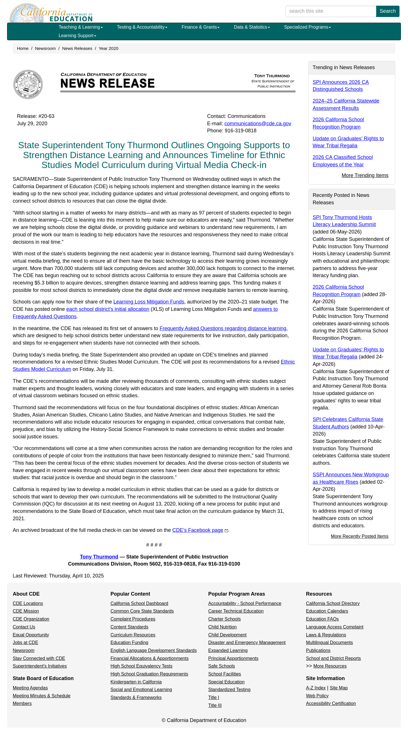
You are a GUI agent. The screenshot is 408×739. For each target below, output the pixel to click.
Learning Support (77, 35)
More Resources (330, 666)
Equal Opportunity (31, 634)
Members (22, 703)
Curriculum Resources (132, 634)
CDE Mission (26, 611)
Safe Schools (221, 666)
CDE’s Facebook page (200, 530)
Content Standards (129, 627)
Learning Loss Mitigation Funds (148, 302)
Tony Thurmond (99, 557)
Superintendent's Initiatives (40, 666)
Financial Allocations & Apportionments (149, 658)
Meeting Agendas (30, 687)
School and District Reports (333, 658)
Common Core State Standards (142, 611)
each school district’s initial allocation (115, 309)
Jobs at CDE (25, 642)
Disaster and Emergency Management (247, 642)
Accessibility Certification (331, 703)
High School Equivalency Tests (141, 666)
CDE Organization (31, 619)
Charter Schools (224, 619)
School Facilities (224, 674)
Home (23, 48)
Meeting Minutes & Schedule (42, 695)
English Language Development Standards (153, 650)
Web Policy (317, 695)
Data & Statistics (252, 27)
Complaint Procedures (132, 619)
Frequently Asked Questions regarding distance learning (223, 328)
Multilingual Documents (329, 642)
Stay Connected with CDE (39, 658)
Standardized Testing (229, 689)
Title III (215, 705)
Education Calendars (327, 611)
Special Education (226, 681)
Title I (213, 697)
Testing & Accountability (142, 27)
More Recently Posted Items (359, 536)
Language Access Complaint (335, 627)
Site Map (339, 687)
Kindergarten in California (136, 681)
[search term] (331, 11)
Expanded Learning (228, 650)
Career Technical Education (236, 611)
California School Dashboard (139, 603)
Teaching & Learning (81, 27)
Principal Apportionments (233, 658)
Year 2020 (108, 48)
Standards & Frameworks (136, 697)
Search (388, 11)
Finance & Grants (201, 27)
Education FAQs (322, 619)
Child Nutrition (222, 627)
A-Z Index (316, 687)
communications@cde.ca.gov (257, 123)
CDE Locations (28, 603)
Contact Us (24, 627)
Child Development (227, 634)
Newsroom (45, 48)
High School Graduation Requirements (149, 674)
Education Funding (129, 642)
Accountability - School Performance (244, 603)
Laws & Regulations (326, 634)
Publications (318, 650)
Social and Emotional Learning (141, 689)
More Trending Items (365, 175)
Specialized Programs (307, 27)
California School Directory (333, 603)
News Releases (77, 48)
